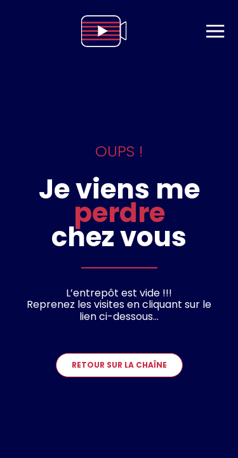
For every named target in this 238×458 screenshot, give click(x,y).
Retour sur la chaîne (119, 364)
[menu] (215, 31)
